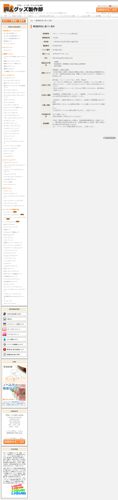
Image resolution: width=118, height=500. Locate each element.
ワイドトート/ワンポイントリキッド (14, 142)
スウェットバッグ (9, 136)
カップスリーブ (10, 212)
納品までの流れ (17, 16)
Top (31, 20)
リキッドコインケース (10, 110)
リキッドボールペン (10, 184)
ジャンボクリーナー (10, 261)
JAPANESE (104, 6)
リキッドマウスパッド (10, 193)
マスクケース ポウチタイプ (14, 214)
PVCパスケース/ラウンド (11, 271)
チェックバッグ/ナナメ (11, 148)
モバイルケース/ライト (11, 90)
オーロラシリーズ (9, 78)
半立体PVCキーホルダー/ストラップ (14, 297)
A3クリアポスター (9, 224)
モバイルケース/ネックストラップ (14, 92)
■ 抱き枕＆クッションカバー (12, 31)
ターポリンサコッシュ (10, 123)
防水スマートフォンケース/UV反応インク (14, 86)
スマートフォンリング (10, 227)
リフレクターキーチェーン (12, 279)
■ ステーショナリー (9, 160)
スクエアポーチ (8, 156)
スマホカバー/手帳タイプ (11, 232)
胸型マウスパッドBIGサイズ (12, 63)
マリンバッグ (8, 138)
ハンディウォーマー (10, 258)
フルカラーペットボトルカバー (13, 248)
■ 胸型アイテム (8, 54)
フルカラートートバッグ (11, 128)
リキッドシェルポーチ (10, 112)
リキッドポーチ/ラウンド (11, 115)
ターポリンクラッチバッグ (12, 125)
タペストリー (8, 50)
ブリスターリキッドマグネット (13, 176)
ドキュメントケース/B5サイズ (13, 107)
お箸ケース (7, 229)
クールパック (8, 301)
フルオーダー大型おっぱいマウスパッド (15, 57)
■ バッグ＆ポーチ (9, 75)
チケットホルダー (9, 102)
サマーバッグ (8, 153)
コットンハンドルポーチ (11, 131)
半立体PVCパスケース (11, 276)
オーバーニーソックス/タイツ (13, 245)
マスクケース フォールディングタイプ (15, 218)
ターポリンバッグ (9, 120)
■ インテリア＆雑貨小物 (11, 209)
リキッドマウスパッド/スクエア (13, 200)
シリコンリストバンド (10, 250)
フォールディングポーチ (11, 105)
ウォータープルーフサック (12, 80)
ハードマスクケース (11, 222)
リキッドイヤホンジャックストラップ (15, 290)
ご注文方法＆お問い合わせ (46, 16)
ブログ (109, 16)
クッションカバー (9, 43)
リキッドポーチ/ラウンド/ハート (14, 118)
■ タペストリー (8, 47)
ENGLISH (113, 6)
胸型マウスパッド (9, 66)
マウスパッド (8, 191)
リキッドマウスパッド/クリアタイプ (14, 197)
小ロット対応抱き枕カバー (12, 38)
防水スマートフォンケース (12, 83)
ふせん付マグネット (10, 179)
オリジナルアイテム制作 (67, 16)
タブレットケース (9, 99)
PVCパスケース (9, 268)
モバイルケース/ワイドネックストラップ (14, 96)
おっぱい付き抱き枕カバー (12, 36)
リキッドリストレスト (10, 203)
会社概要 (98, 16)
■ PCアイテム (7, 188)
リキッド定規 (8, 182)
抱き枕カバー (8, 41)
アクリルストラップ (10, 253)
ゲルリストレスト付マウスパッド (14, 205)
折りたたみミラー (9, 235)
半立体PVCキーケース (11, 281)
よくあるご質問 (85, 16)
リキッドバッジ (8, 240)
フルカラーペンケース (10, 162)
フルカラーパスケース (10, 266)
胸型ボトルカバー (9, 69)
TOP (5, 16)
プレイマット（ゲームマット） (13, 286)
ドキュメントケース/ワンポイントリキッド (14, 170)
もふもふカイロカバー (10, 255)
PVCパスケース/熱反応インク (13, 273)
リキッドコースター (10, 303)
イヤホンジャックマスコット (13, 294)
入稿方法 (30, 16)
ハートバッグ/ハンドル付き (12, 145)
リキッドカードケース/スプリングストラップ (14, 166)
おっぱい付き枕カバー (10, 33)
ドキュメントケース (10, 174)
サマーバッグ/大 (9, 151)
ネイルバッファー (9, 284)
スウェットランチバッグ (11, 133)
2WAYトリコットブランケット (13, 242)
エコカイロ (7, 263)
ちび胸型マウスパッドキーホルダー (15, 71)
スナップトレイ (8, 237)
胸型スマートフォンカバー (12, 61)
